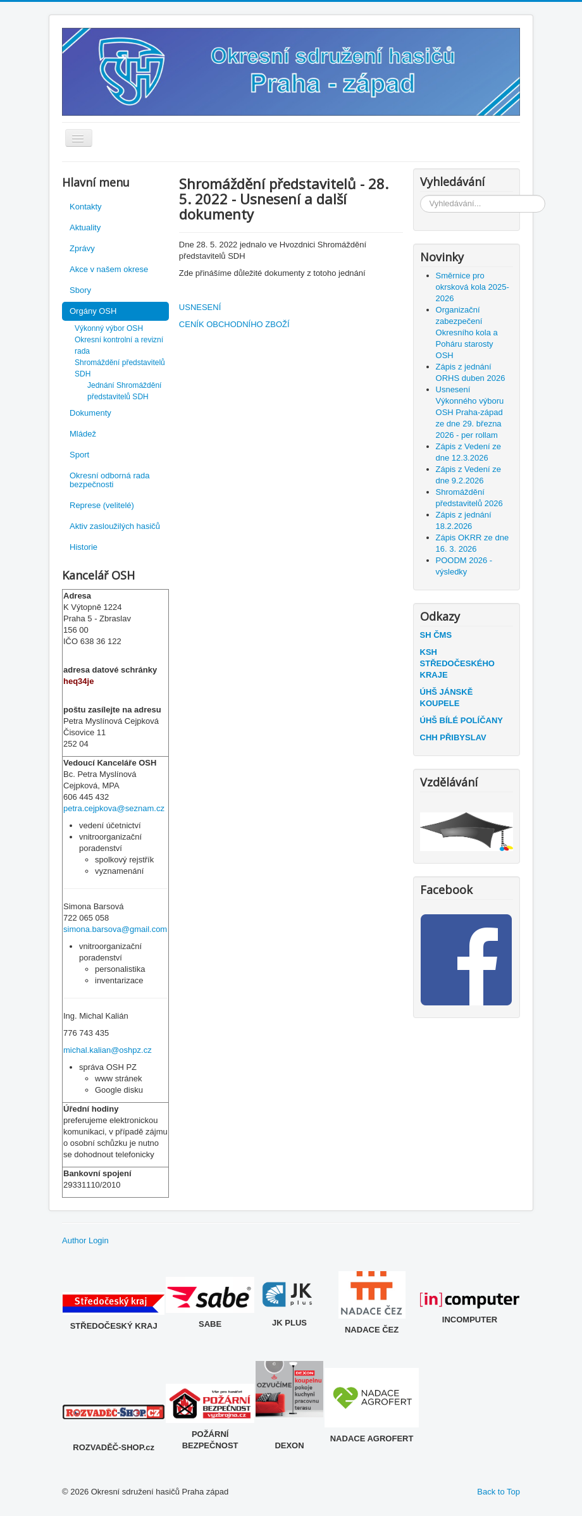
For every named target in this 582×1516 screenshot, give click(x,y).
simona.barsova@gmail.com (115, 929)
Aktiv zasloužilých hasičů (115, 526)
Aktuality (85, 227)
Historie (83, 547)
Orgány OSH (93, 311)
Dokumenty (90, 413)
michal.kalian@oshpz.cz (107, 1050)
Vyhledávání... (420, 195)
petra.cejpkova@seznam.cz (113, 808)
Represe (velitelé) (102, 505)
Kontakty (86, 206)
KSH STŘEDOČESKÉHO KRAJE (457, 663)
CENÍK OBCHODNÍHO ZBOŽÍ (234, 324)
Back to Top (498, 1491)
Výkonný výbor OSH (109, 328)
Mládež (83, 433)
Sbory (80, 290)
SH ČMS (436, 635)
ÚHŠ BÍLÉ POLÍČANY (461, 720)
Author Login (85, 1240)
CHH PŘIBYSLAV (453, 737)
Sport (79, 454)
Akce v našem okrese (109, 269)
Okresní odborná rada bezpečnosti (109, 480)
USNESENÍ (200, 307)
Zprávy (82, 248)
